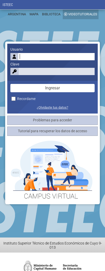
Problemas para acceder (52, 120)
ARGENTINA (17, 14)
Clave (14, 64)
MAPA (34, 14)
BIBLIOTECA (51, 14)
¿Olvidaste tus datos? (52, 107)
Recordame (23, 99)
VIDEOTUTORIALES (80, 14)
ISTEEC (8, 5)
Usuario (16, 49)
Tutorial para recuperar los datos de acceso (52, 131)
